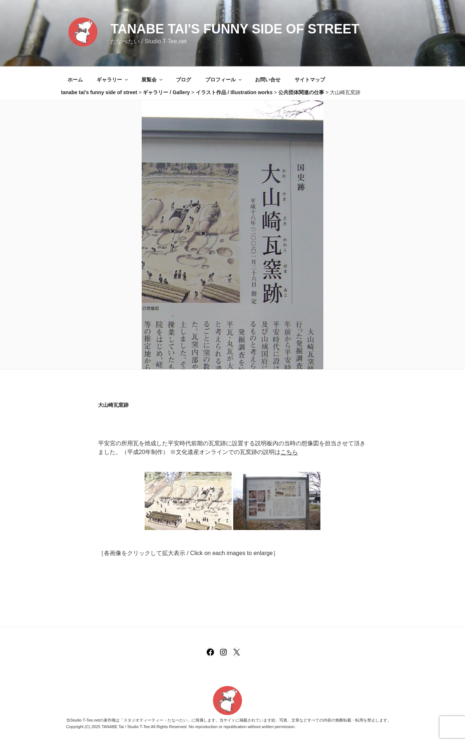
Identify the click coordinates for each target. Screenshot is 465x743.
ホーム (75, 80)
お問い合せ (267, 80)
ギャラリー (113, 80)
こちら (289, 452)
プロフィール (224, 80)
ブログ (183, 80)
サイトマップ (310, 80)
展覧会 (152, 80)
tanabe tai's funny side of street (234, 28)
